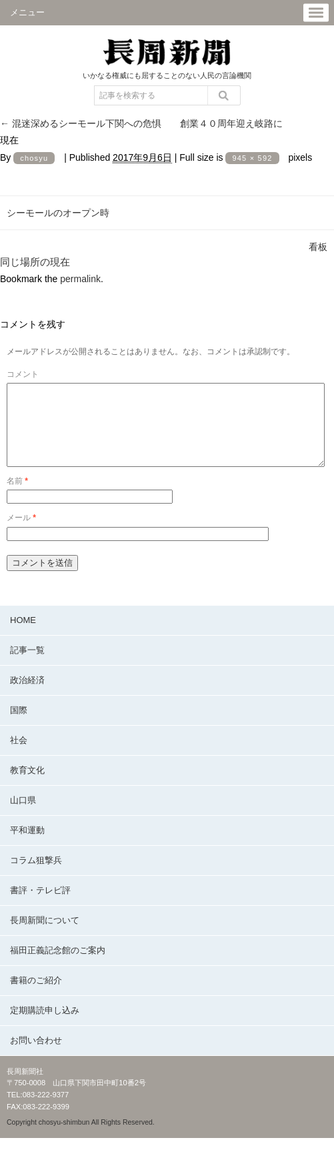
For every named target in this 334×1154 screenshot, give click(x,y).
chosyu (34, 158)
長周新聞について (44, 936)
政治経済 (27, 696)
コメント (23, 374)
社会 (18, 756)
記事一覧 (27, 666)
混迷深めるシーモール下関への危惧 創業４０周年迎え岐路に (141, 123)
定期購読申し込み (44, 1026)
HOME (23, 636)
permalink (80, 278)
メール (21, 533)
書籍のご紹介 (36, 996)
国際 (18, 726)
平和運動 (27, 846)
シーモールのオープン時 (58, 212)
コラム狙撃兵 (36, 876)
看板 (318, 246)
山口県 (23, 816)
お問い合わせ (36, 1056)
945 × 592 (252, 158)
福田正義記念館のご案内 (57, 966)
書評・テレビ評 (40, 906)
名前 (17, 497)
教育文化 (27, 786)
